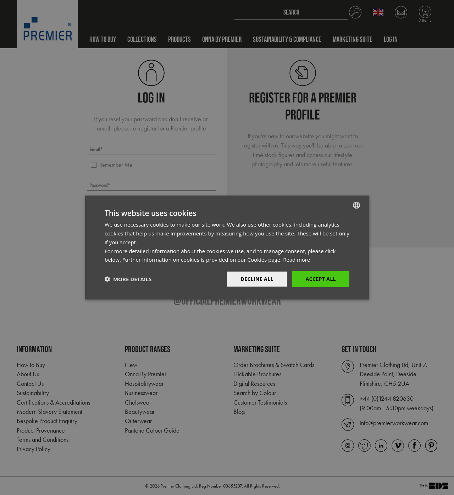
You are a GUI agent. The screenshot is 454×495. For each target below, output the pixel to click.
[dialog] (227, 247)
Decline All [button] (256, 279)
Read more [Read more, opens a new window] (296, 259)
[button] (128, 279)
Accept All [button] (321, 279)
